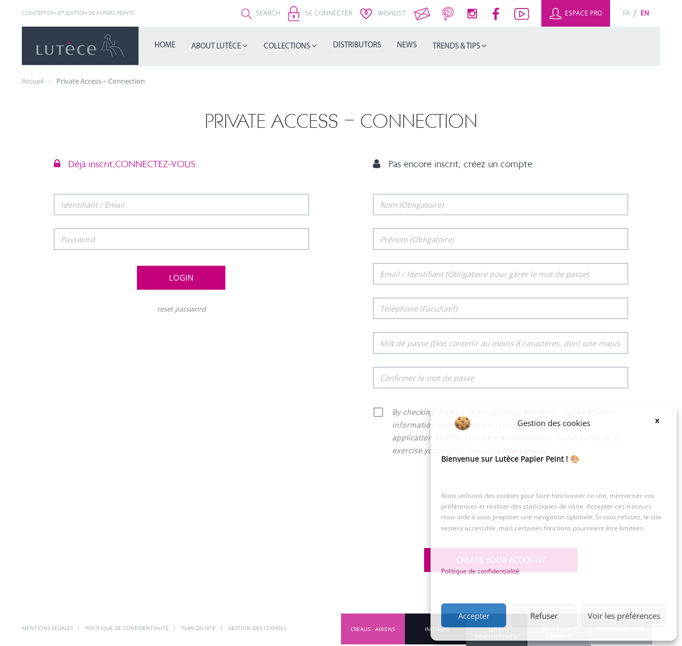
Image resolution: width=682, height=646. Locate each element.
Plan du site (199, 628)
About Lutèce (216, 47)
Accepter (474, 615)
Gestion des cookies (257, 628)
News (407, 46)
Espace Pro (575, 13)
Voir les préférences (624, 615)
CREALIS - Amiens (373, 629)
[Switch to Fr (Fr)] (626, 13)
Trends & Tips (457, 47)
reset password (181, 309)
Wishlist (383, 13)
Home (165, 46)
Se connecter (320, 13)
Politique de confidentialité (480, 571)
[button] (660, 423)
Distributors (357, 46)
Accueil (33, 81)
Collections (288, 47)
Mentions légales (48, 628)
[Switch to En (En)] (644, 13)
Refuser (544, 615)
